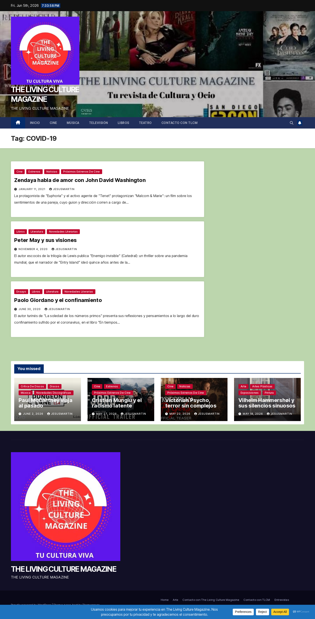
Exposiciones (250, 392)
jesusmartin (62, 189)
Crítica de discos (32, 386)
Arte (243, 386)
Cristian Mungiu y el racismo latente (117, 403)
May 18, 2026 (253, 413)
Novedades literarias (63, 231)
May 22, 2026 (180, 413)
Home (164, 599)
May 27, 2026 (107, 413)
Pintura (269, 392)
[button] (291, 123)
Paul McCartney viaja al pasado (45, 403)
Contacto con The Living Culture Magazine (210, 599)
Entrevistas (282, 599)
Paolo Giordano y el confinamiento (58, 300)
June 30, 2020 (30, 309)
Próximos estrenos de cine (81, 171)
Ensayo (21, 291)
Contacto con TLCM (179, 123)
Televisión (98, 123)
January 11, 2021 (32, 189)
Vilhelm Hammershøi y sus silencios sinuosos (267, 403)
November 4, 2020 (34, 249)
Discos (54, 386)
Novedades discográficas (53, 392)
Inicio (35, 123)
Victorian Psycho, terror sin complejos (190, 403)
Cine (53, 123)
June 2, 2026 (33, 413)
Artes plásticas (262, 386)
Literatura (37, 231)
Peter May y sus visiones (45, 240)
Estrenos (34, 171)
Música (73, 123)
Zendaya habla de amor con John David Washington (80, 180)
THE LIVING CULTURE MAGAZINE (63, 568)
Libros (123, 123)
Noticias (51, 171)
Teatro (145, 123)
